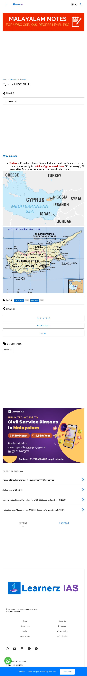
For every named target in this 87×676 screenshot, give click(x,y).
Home (4, 79)
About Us (62, 621)
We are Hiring (62, 631)
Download (67, 671)
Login (25, 631)
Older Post (43, 326)
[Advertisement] (43, 53)
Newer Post (43, 318)
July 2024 (23, 79)
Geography (13, 79)
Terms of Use (25, 636)
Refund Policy (62, 636)
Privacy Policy (24, 626)
